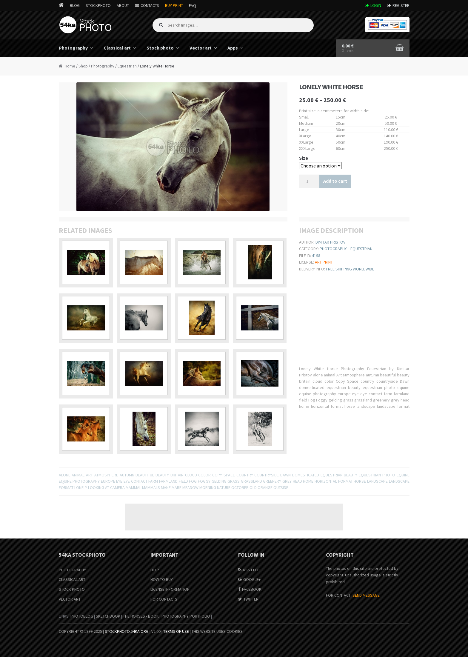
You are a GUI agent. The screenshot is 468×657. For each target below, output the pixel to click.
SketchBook (108, 616)
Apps (232, 48)
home (308, 481)
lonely (80, 487)
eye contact (135, 481)
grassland (251, 481)
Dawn (285, 475)
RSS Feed (251, 570)
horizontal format (334, 481)
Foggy (204, 481)
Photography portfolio (185, 616)
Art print (324, 262)
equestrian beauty (339, 475)
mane (166, 487)
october (240, 487)
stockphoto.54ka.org (127, 631)
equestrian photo (377, 475)
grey (287, 481)
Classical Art (72, 579)
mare (176, 487)
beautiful (145, 475)
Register (401, 5)
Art (89, 475)
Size (303, 158)
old (253, 487)
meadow (190, 487)
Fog (193, 481)
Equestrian (127, 66)
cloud (191, 475)
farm (153, 481)
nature (223, 487)
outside (280, 487)
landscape (377, 481)
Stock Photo (72, 589)
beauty (162, 475)
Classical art (117, 48)
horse (360, 481)
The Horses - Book (141, 616)
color (204, 475)
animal (78, 475)
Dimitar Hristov (330, 242)
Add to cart (335, 181)
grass (233, 481)
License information (170, 589)
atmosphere (106, 475)
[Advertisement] (234, 517)
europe (108, 481)
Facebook (251, 589)
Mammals (151, 487)
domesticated (305, 475)
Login (375, 5)
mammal (133, 487)
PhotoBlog (81, 616)
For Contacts (163, 599)
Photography (73, 48)
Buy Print (174, 5)
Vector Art (70, 599)
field (183, 481)
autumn (127, 475)
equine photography (79, 481)
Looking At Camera (106, 487)
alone (64, 475)
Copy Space (223, 475)
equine (403, 475)
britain (177, 475)
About (123, 5)
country (244, 475)
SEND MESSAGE (366, 595)
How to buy (161, 579)
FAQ (192, 5)
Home (70, 66)
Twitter (251, 599)
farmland (168, 481)
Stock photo (160, 48)
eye (119, 481)
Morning (207, 487)
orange (265, 487)
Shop (83, 66)
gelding (219, 481)
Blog (75, 5)
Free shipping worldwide (350, 269)
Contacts (150, 5)
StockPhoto (98, 5)
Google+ (252, 579)
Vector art (201, 48)
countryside (266, 475)
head (297, 481)
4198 (316, 255)
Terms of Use (176, 631)
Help (154, 570)
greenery (272, 481)
